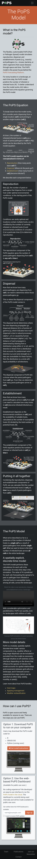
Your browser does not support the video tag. (18, 598)
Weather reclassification (16, 693)
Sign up (29, 813)
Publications (18, 852)
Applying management (15, 691)
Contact (18, 857)
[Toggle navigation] (32, 3)
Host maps (11, 688)
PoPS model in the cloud (12, 795)
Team (6, 852)
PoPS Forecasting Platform (13, 73)
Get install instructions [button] (18, 748)
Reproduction (12, 163)
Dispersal (10, 168)
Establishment (12, 171)
